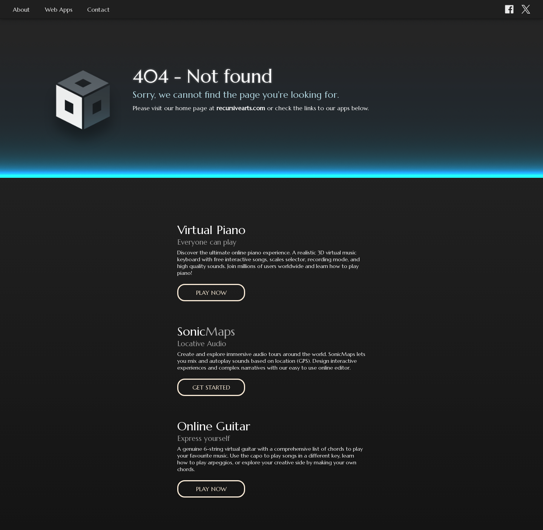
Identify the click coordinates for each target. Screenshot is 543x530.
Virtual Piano (211, 229)
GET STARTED (211, 387)
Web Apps (58, 9)
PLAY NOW (211, 292)
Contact (98, 9)
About (21, 9)
